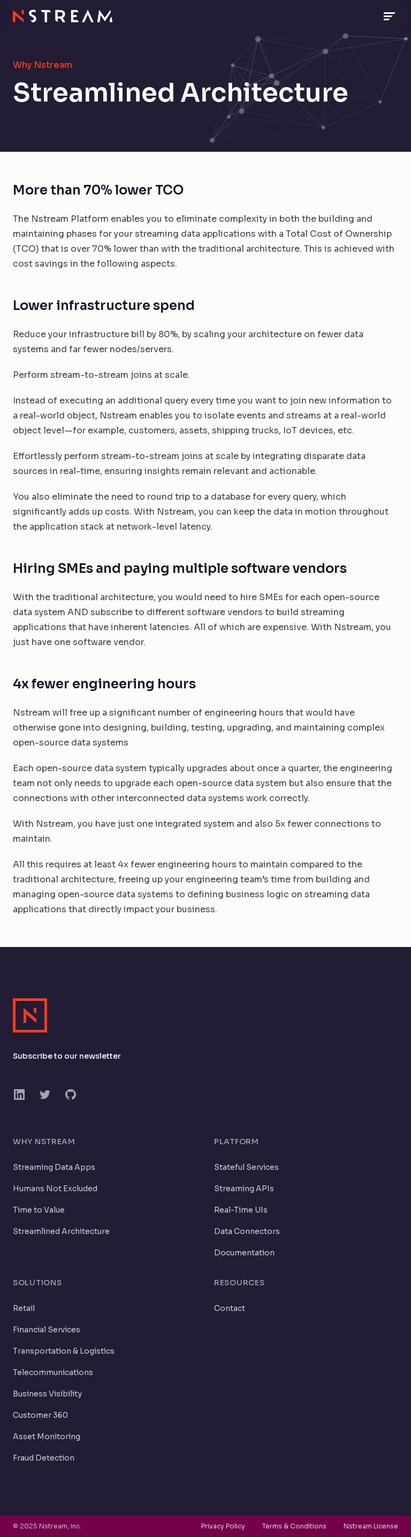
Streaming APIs (244, 1188)
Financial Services (46, 1329)
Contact (229, 1308)
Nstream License (371, 1526)
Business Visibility (47, 1394)
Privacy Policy (223, 1526)
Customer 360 (40, 1415)
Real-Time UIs (241, 1210)
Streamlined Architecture (61, 1231)
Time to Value (39, 1210)
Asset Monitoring (46, 1436)
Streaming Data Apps (54, 1167)
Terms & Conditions (294, 1526)
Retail (24, 1308)
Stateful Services (246, 1167)
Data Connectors (247, 1231)
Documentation (244, 1252)
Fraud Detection (43, 1458)
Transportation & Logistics (64, 1351)
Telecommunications (53, 1372)
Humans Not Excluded (55, 1188)
